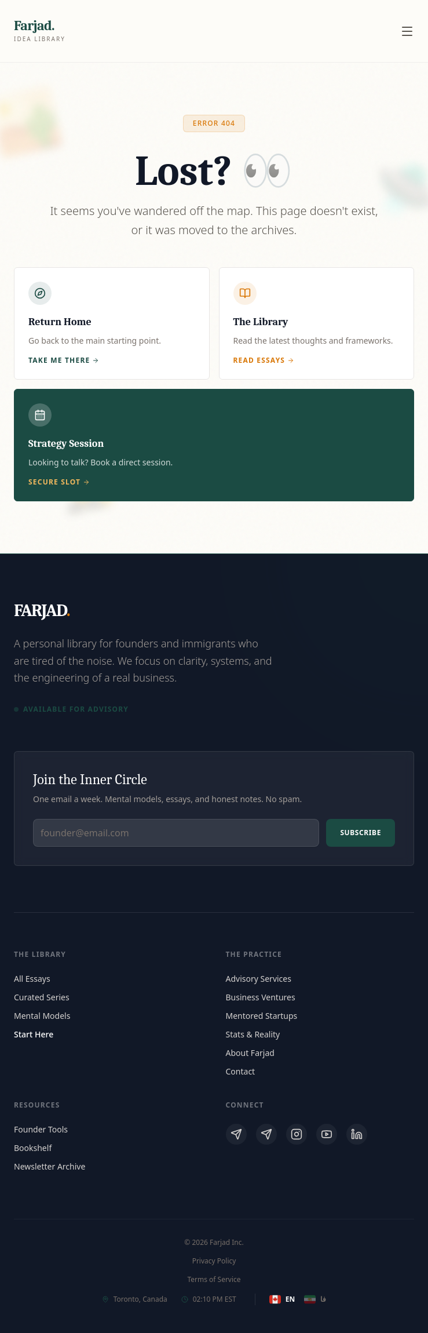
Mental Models (42, 1015)
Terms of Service (213, 1279)
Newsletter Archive (49, 1166)
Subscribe (360, 832)
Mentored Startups (262, 1015)
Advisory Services (258, 978)
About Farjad (250, 1052)
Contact (240, 1071)
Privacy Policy (214, 1261)
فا (315, 1299)
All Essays (32, 978)
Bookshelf (33, 1147)
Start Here (33, 1034)
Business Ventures (260, 997)
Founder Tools (41, 1129)
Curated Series (41, 997)
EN (282, 1299)
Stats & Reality (253, 1034)
